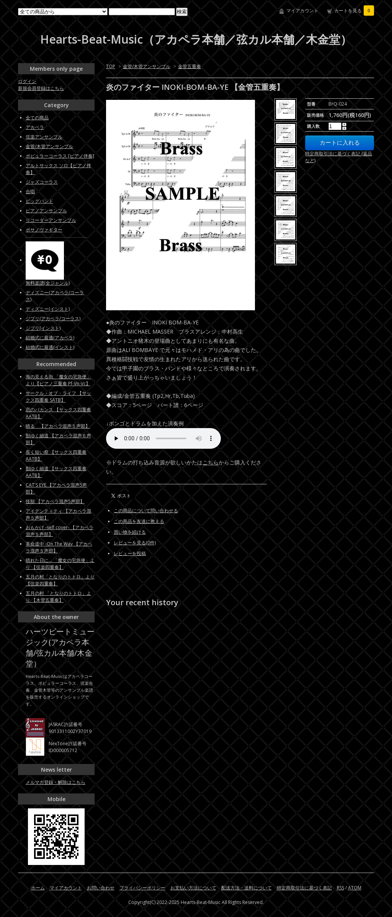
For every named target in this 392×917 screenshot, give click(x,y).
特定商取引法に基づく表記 (304, 887)
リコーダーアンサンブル (51, 220)
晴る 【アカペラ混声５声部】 (58, 426)
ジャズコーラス (42, 182)
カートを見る (354, 10)
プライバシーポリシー (142, 887)
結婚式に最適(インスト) (50, 347)
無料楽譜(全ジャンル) (48, 283)
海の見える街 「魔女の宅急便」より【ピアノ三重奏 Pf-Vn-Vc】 (58, 380)
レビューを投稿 (130, 553)
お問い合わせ (100, 887)
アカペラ (35, 127)
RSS (340, 887)
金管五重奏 (189, 66)
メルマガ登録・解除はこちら (55, 782)
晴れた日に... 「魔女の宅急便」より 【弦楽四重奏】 (60, 563)
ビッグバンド (39, 201)
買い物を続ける (130, 532)
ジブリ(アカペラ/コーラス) (53, 318)
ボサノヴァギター (44, 229)
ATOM (354, 887)
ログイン (27, 81)
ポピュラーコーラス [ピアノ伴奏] (60, 156)
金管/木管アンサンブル (146, 66)
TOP (110, 66)
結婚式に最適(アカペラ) (50, 337)
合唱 (30, 191)
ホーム (38, 887)
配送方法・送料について (246, 887)
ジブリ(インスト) (43, 328)
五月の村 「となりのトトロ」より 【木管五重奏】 (58, 596)
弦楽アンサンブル (44, 137)
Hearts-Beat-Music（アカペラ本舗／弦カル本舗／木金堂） (196, 39)
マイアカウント (302, 10)
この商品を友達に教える (139, 521)
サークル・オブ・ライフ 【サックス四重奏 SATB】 (58, 396)
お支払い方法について (193, 887)
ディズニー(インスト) (48, 309)
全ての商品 (37, 117)
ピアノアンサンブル (46, 210)
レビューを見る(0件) (135, 542)
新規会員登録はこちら (41, 88)
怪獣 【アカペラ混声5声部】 (55, 501)
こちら (211, 462)
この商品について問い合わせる (146, 510)
